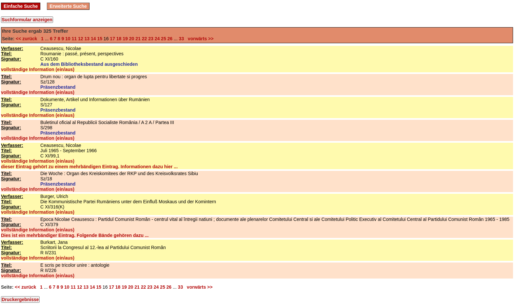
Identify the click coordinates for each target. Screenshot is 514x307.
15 (99, 38)
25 (163, 38)
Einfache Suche (21, 6)
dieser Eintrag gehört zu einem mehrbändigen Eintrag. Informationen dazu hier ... (89, 166)
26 (170, 38)
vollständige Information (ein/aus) (37, 69)
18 (119, 38)
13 (86, 38)
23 (150, 38)
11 (74, 38)
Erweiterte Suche (68, 6)
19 (125, 38)
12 (80, 38)
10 (67, 38)
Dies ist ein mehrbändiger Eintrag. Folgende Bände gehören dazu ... (74, 235)
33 (181, 38)
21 (138, 38)
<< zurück (28, 38)
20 (131, 38)
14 (93, 38)
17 (112, 38)
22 (144, 38)
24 (157, 38)
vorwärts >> (199, 38)
